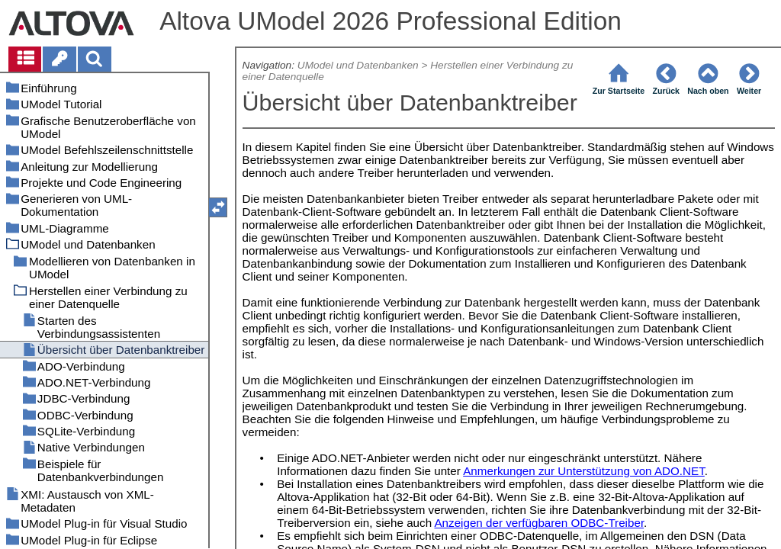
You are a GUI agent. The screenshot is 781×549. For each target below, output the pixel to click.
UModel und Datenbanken (358, 65)
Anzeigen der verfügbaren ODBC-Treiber (539, 522)
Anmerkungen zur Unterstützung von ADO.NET (584, 470)
